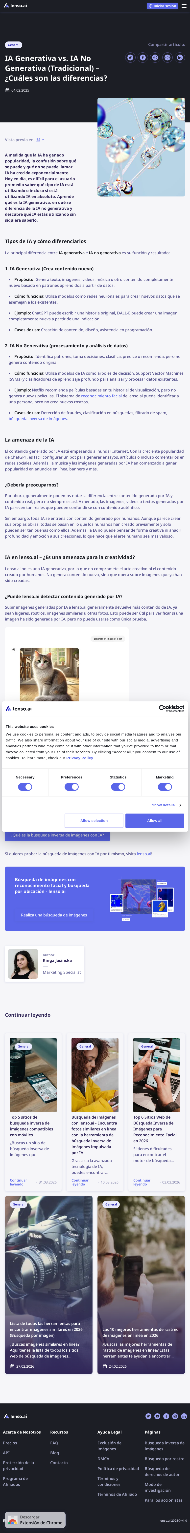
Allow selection (94, 820)
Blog (54, 1452)
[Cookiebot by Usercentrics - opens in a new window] (162, 708)
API (6, 1452)
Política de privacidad (118, 1468)
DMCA (103, 1458)
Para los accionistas (164, 1500)
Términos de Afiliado (117, 1494)
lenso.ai (144, 853)
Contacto (59, 1462)
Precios (10, 1443)
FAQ (54, 1443)
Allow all (155, 820)
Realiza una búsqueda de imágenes (54, 915)
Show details (163, 805)
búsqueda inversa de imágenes (38, 418)
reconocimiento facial (101, 396)
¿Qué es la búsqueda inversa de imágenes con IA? (57, 835)
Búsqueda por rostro (165, 1458)
